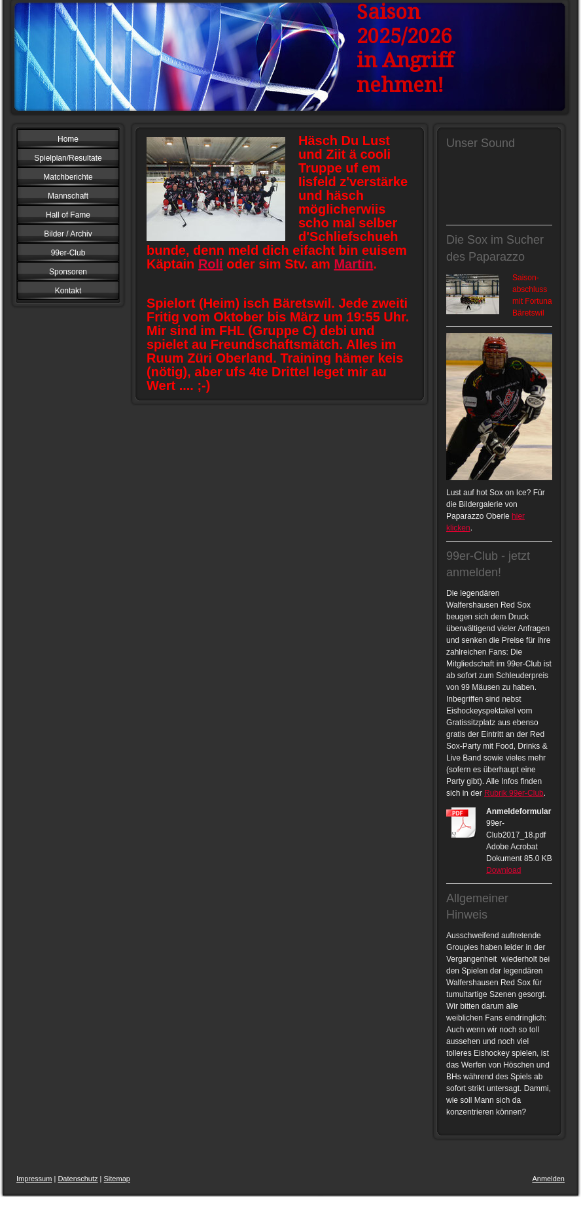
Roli (210, 264)
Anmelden (548, 1179)
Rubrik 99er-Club (514, 793)
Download (503, 870)
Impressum (34, 1179)
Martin (353, 264)
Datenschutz (77, 1179)
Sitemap (117, 1179)
